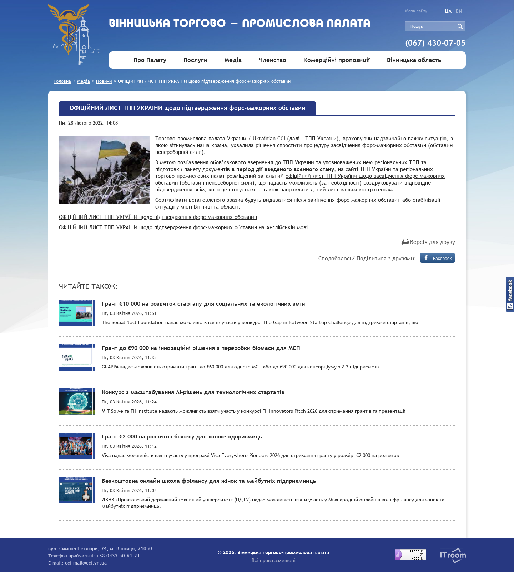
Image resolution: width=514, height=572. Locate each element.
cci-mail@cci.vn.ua (86, 563)
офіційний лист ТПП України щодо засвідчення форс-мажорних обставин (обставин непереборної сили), (300, 179)
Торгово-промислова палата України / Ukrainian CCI (220, 138)
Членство (272, 60)
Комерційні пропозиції (336, 60)
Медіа (233, 60)
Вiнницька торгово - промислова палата (240, 24)
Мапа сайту (416, 11)
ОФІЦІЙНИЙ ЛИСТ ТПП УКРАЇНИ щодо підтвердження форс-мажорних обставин (158, 216)
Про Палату (149, 60)
